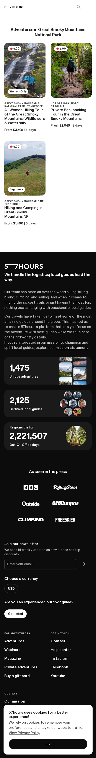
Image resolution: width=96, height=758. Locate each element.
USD (11, 589)
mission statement (72, 347)
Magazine (12, 658)
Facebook (59, 667)
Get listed (15, 614)
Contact (58, 641)
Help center (61, 650)
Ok (48, 744)
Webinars (12, 650)
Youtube (58, 676)
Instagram (59, 658)
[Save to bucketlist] (40, 48)
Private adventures (20, 667)
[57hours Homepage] (14, 7)
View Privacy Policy (24, 733)
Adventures (14, 641)
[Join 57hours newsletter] (83, 564)
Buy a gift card (17, 676)
